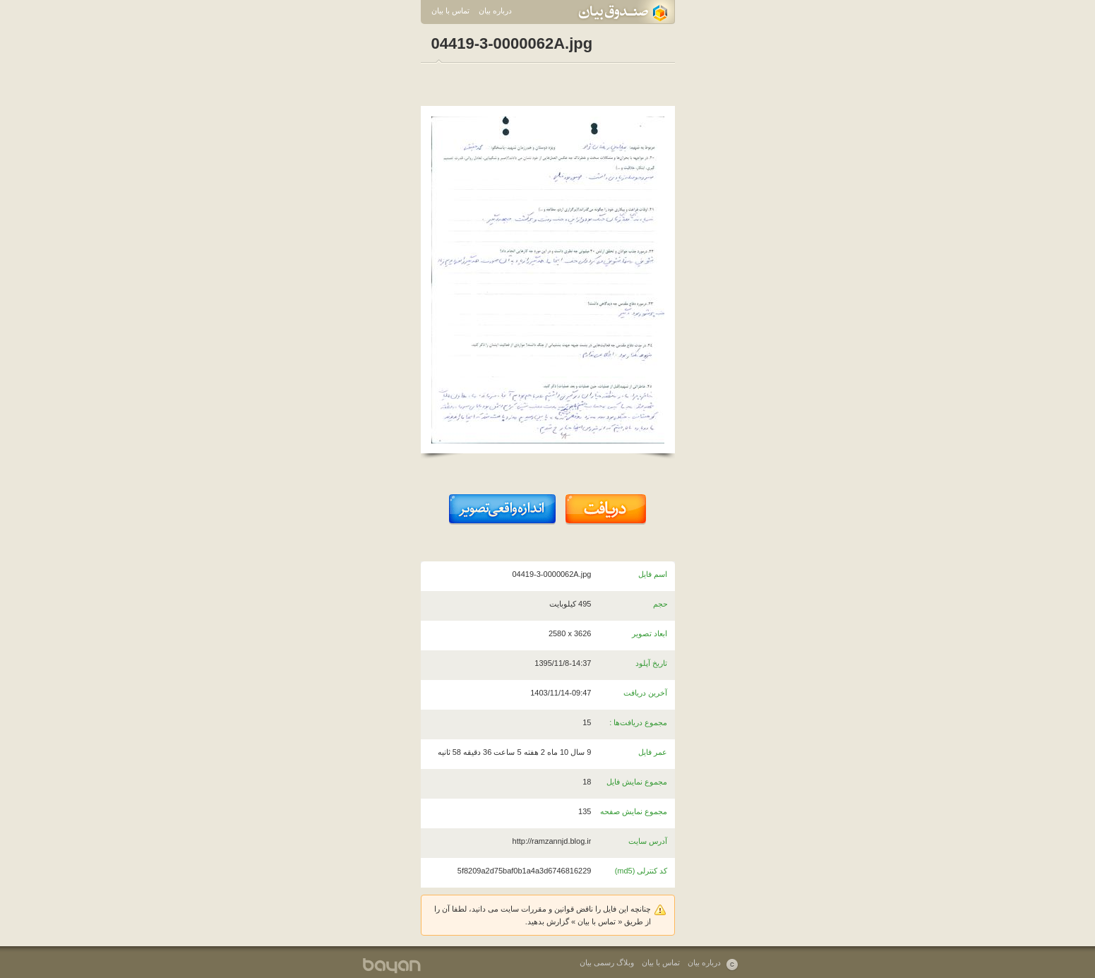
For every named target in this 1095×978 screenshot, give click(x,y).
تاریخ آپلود (651, 663)
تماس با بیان (450, 10)
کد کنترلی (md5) (641, 870)
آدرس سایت (647, 841)
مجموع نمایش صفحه (633, 811)
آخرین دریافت (645, 692)
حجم (660, 604)
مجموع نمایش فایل (636, 781)
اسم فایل (652, 574)
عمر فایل (652, 752)
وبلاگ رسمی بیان (607, 962)
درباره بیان (495, 10)
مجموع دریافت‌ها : (638, 722)
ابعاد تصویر (649, 633)
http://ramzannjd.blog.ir (552, 841)
